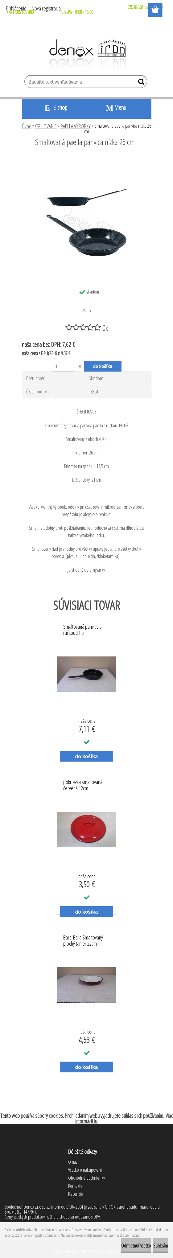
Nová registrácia (46, 8)
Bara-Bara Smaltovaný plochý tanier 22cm (83, 940)
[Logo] (86, 54)
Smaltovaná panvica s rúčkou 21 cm (82, 629)
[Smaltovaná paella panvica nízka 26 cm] (86, 158)
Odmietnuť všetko (136, 1245)
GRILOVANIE (46, 126)
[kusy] (64, 366)
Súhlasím (160, 1245)
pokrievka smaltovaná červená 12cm (82, 785)
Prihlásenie (16, 8)
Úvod (26, 126)
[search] (140, 83)
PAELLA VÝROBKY (75, 126)
